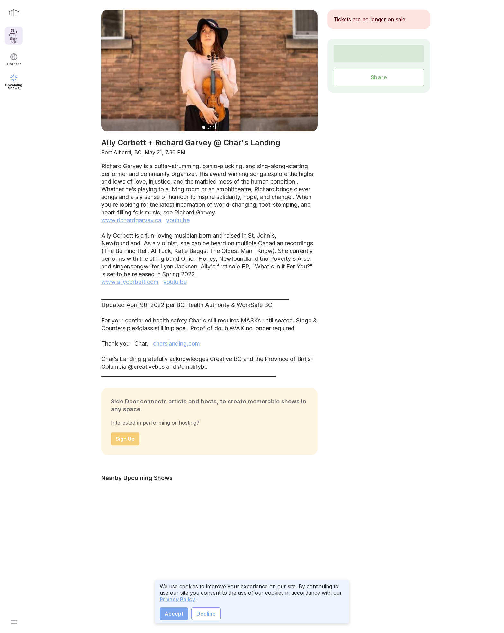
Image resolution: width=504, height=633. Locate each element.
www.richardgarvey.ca (131, 220)
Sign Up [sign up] (125, 439)
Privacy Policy (177, 599)
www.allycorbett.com (129, 281)
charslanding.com (176, 343)
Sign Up (13, 35)
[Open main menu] (14, 622)
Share (379, 77)
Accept (174, 613)
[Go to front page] (14, 12)
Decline (206, 613)
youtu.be (178, 220)
